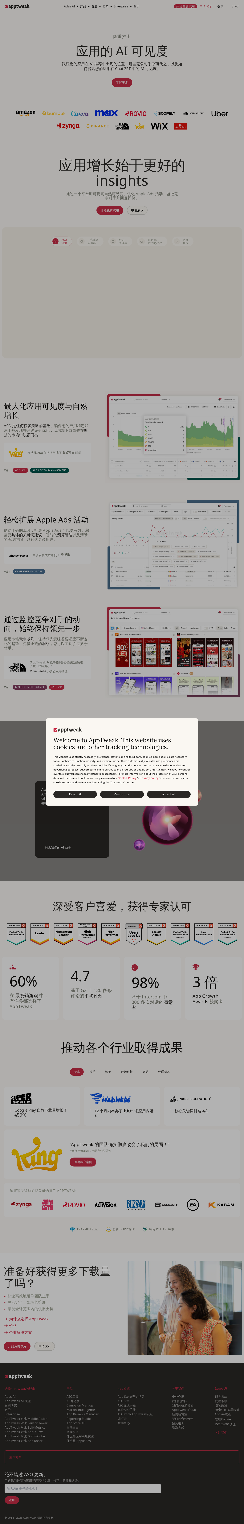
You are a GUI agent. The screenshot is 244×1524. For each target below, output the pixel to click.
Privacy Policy (149, 778)
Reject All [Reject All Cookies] (75, 794)
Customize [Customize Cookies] (121, 794)
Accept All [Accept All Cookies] (168, 794)
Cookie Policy (127, 778)
